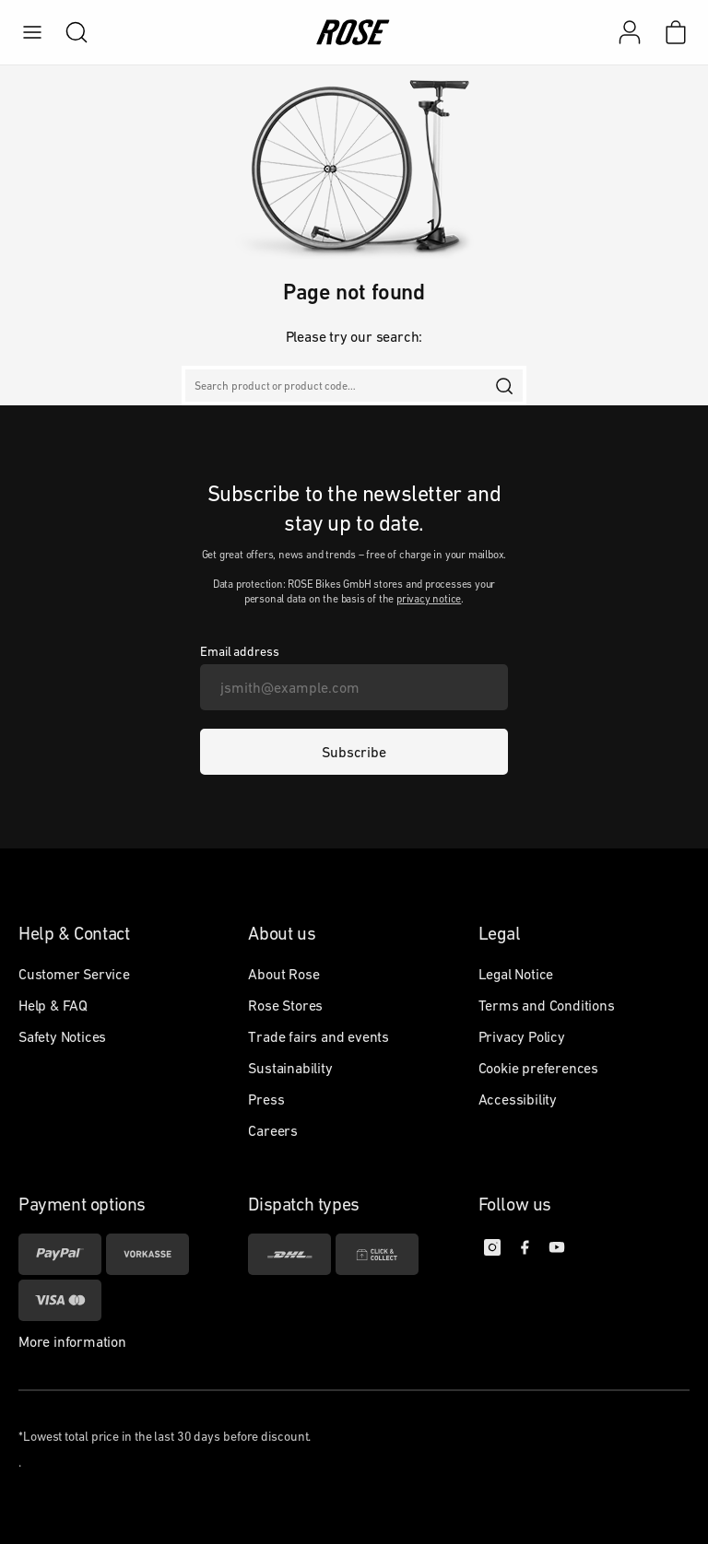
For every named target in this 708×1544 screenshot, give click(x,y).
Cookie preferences (538, 1067)
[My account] (629, 32)
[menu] (32, 32)
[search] (67, 32)
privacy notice (428, 598)
